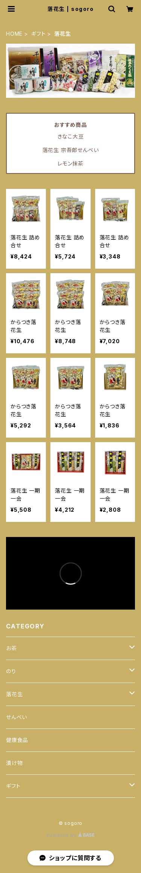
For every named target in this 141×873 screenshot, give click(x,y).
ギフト (38, 33)
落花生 (14, 694)
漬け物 (14, 763)
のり (11, 671)
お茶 (11, 648)
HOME (14, 33)
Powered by (71, 835)
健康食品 (17, 740)
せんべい (16, 717)
